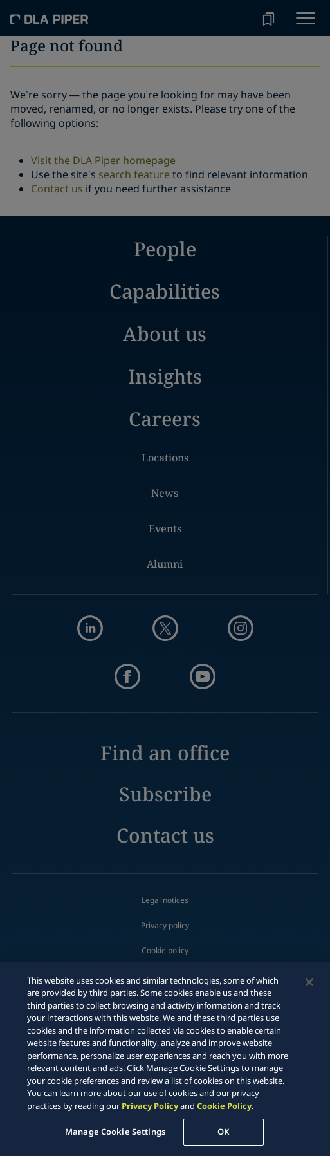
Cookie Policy (224, 1106)
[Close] (309, 982)
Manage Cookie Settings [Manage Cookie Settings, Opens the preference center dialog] (115, 1131)
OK (223, 1131)
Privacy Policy (150, 1106)
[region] (165, 1059)
